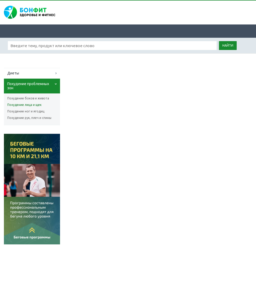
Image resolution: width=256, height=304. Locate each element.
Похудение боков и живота (28, 98)
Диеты (13, 73)
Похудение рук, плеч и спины (29, 117)
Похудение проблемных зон (28, 86)
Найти (227, 45)
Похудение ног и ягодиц (25, 111)
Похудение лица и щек (24, 104)
